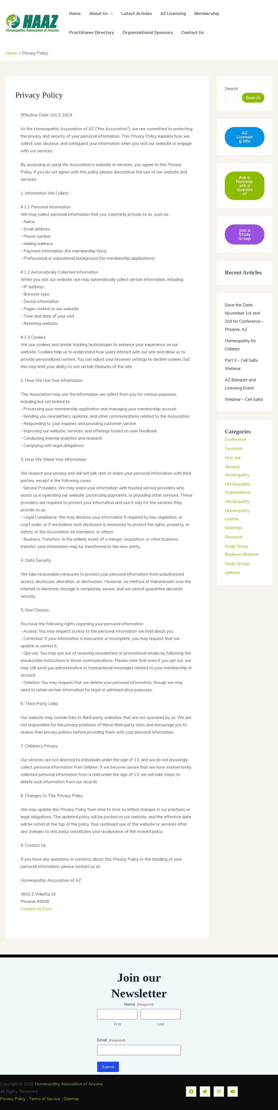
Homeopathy (237, 501)
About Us (101, 13)
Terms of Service (45, 1098)
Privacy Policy (13, 1098)
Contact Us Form (36, 908)
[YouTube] (233, 1091)
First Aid (233, 457)
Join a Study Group (244, 234)
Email (111, 1039)
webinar (232, 572)
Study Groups (238, 563)
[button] (110, 13)
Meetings (233, 528)
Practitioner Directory (91, 32)
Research (234, 537)
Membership (205, 13)
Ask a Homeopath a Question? (244, 185)
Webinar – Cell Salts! (244, 399)
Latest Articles (136, 13)
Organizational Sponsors (147, 32)
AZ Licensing (172, 13)
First (117, 1023)
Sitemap (73, 1098)
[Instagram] (219, 1091)
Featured (233, 448)
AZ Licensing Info (244, 137)
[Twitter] (205, 1091)
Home (75, 13)
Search (231, 88)
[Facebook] (191, 1091)
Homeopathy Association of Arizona (69, 1083)
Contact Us (192, 32)
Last (160, 1023)
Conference (236, 439)
